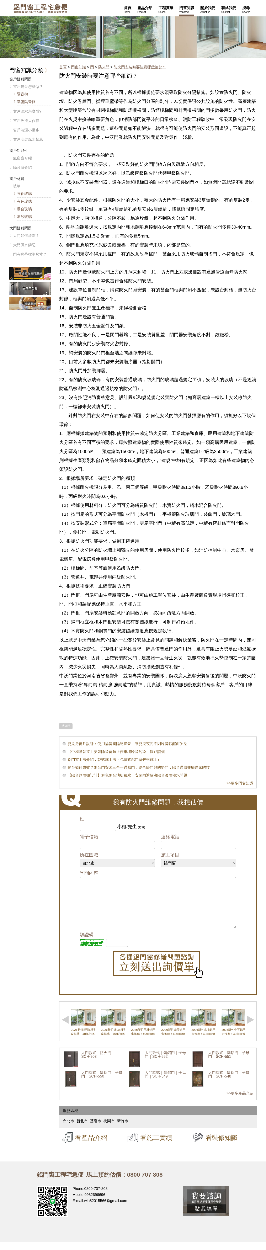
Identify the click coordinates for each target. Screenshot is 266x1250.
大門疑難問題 (20, 228)
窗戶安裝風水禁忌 (28, 139)
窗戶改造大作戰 (26, 121)
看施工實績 (156, 1145)
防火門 (104, 67)
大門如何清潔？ (26, 236)
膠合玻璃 (24, 209)
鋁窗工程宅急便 (40, 8)
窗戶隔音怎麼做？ (28, 87)
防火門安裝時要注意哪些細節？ (140, 67)
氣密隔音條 (26, 102)
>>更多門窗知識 (240, 783)
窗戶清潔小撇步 (26, 130)
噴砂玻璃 (24, 217)
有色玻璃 (24, 201)
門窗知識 (78, 67)
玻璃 (17, 186)
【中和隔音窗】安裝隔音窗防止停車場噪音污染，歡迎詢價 (116, 752)
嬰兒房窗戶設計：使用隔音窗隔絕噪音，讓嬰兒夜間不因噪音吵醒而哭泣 (127, 744)
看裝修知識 (221, 1145)
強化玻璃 (24, 194)
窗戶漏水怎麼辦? (27, 111)
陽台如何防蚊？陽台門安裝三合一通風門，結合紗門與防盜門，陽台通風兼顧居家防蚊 (139, 767)
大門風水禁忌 (24, 245)
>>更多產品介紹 (240, 1101)
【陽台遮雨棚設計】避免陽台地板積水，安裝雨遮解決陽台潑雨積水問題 (127, 775)
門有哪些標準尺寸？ (30, 254)
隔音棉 (22, 94)
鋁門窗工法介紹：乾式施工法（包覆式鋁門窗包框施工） (114, 759)
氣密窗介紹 (22, 158)
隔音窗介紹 (22, 167)
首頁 (63, 67)
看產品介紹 (91, 1145)
